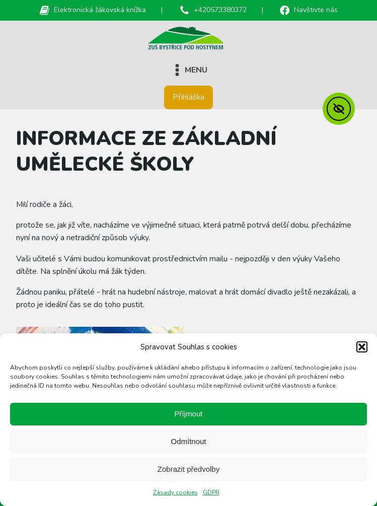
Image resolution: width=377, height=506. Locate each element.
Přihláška (188, 97)
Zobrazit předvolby (188, 469)
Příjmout (189, 413)
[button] (362, 347)
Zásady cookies (175, 492)
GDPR (211, 492)
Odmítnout (188, 441)
